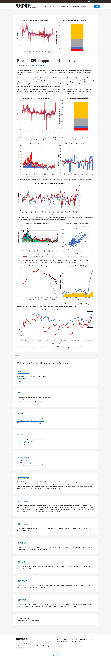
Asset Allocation (74, 6)
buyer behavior (22, 500)
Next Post (95, 355)
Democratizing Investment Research (26, 7)
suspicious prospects (23, 477)
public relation (22, 542)
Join (93, 1)
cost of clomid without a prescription (27, 463)
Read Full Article (22, 561)
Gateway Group (22, 599)
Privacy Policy (60, 641)
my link (20, 523)
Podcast (84, 6)
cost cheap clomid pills (23, 400)
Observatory (54, 6)
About (46, 6)
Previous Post (16, 355)
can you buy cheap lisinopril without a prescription (30, 421)
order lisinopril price (22, 378)
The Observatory (30, 65)
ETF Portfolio (63, 6)
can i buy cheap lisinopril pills (25, 442)
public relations (22, 580)
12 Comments (20, 65)
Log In (88, 1)
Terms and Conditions (62, 639)
